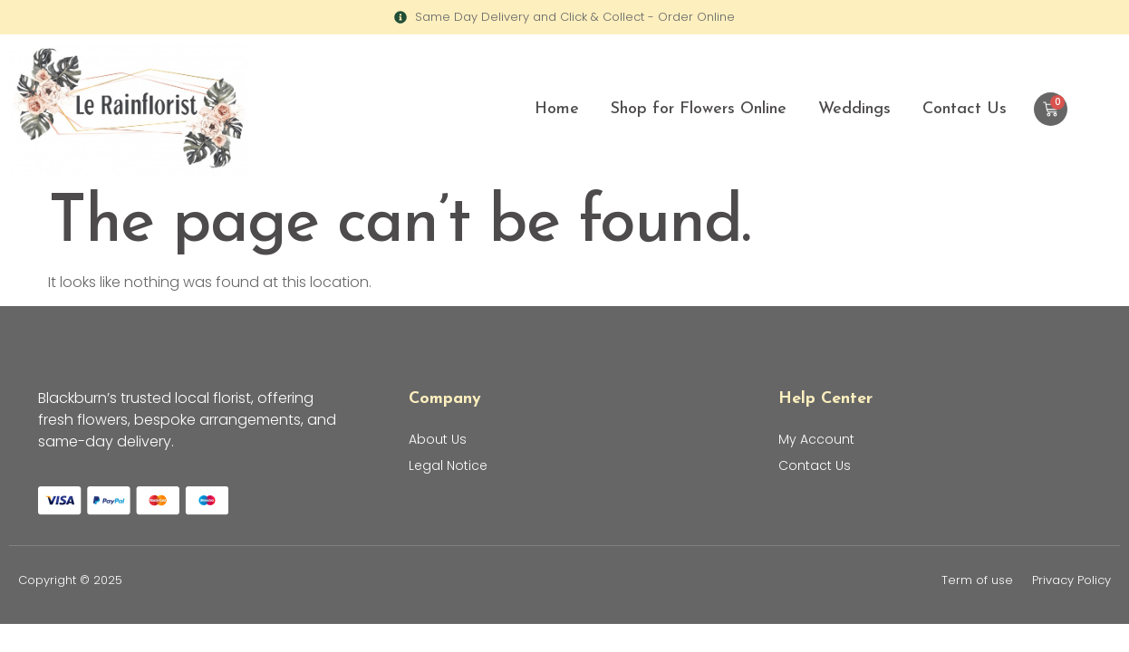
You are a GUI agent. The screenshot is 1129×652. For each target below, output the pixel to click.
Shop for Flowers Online (698, 109)
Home (557, 109)
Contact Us (964, 109)
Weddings (854, 109)
